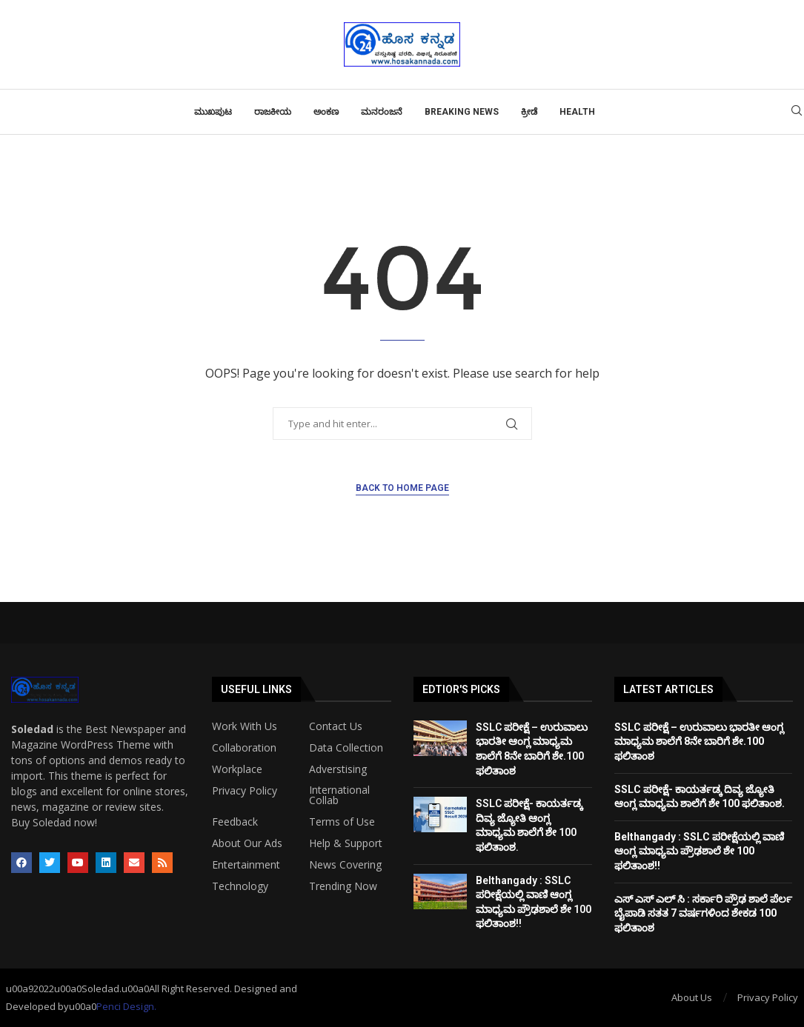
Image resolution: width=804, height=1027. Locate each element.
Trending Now (343, 886)
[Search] (796, 112)
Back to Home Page (402, 488)
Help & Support (345, 843)
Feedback (235, 822)
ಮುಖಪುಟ (213, 112)
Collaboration (244, 748)
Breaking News (462, 112)
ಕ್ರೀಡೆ (529, 112)
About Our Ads (247, 843)
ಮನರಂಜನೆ (381, 112)
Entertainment (246, 865)
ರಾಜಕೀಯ (272, 112)
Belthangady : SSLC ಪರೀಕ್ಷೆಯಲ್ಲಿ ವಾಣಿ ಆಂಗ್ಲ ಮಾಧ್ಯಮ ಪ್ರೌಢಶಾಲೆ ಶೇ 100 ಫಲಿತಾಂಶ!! (699, 851)
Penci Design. (126, 1006)
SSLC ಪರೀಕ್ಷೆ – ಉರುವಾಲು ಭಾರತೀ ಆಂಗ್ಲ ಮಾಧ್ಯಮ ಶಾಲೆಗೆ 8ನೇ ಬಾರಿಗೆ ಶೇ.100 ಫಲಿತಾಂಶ (699, 741)
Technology (240, 886)
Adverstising (338, 769)
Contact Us (335, 726)
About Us (691, 997)
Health (577, 112)
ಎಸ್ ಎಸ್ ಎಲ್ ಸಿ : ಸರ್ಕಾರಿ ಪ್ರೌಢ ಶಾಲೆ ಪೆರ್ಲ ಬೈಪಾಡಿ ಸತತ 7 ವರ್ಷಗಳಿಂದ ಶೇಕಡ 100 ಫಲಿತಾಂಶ (703, 913)
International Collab (339, 795)
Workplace (237, 769)
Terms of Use (342, 822)
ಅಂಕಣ (326, 112)
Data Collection (346, 748)
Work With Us (244, 726)
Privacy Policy (244, 791)
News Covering (345, 865)
